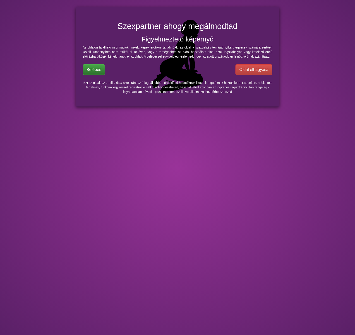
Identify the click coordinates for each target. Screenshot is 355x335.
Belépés (93, 69)
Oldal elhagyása (254, 69)
